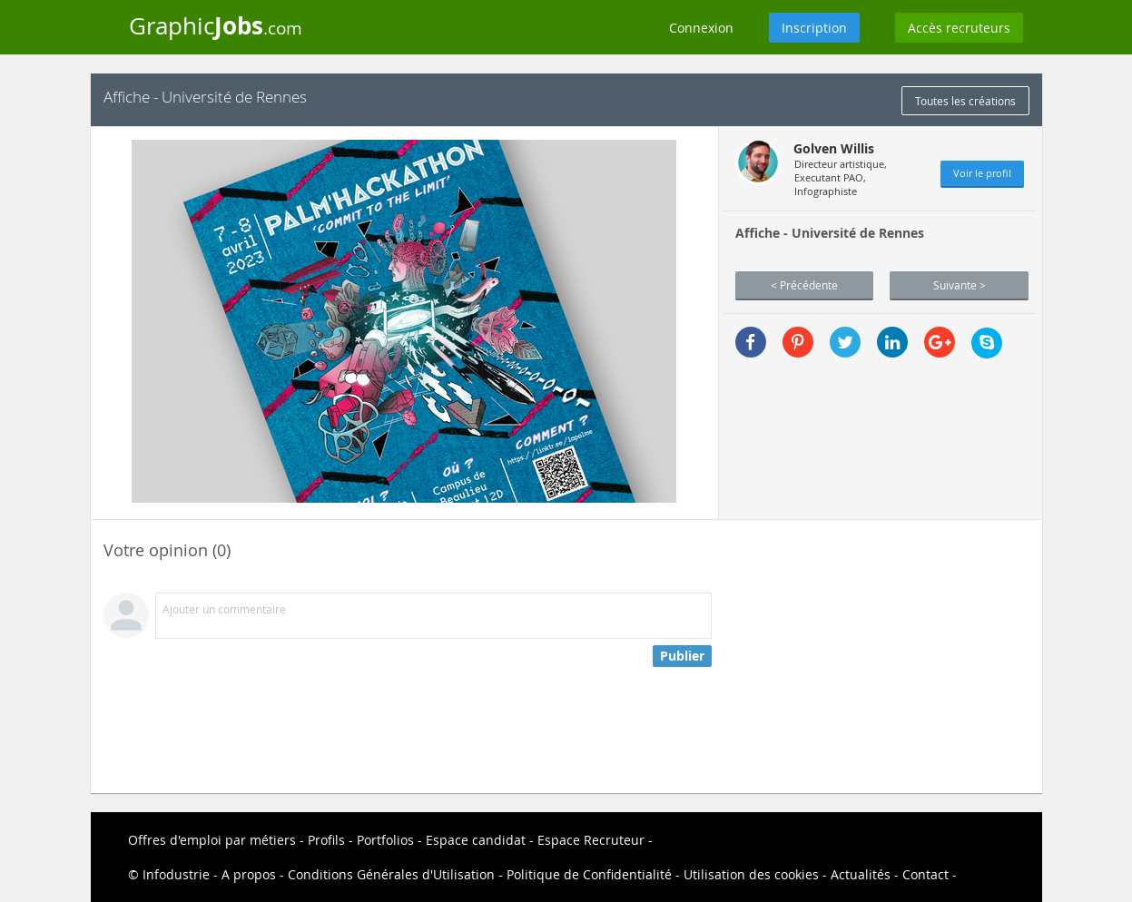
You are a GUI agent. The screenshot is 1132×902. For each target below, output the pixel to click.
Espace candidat (476, 839)
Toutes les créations (965, 100)
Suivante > (959, 285)
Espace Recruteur (591, 839)
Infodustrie (176, 874)
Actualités (861, 874)
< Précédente (804, 285)
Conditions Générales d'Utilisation (391, 874)
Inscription (814, 27)
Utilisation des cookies (751, 874)
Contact (925, 874)
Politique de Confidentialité (589, 874)
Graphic (215, 25)
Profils (326, 839)
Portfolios (385, 839)
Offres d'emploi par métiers (212, 839)
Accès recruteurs (959, 27)
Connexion (701, 27)
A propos (248, 874)
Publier (682, 655)
